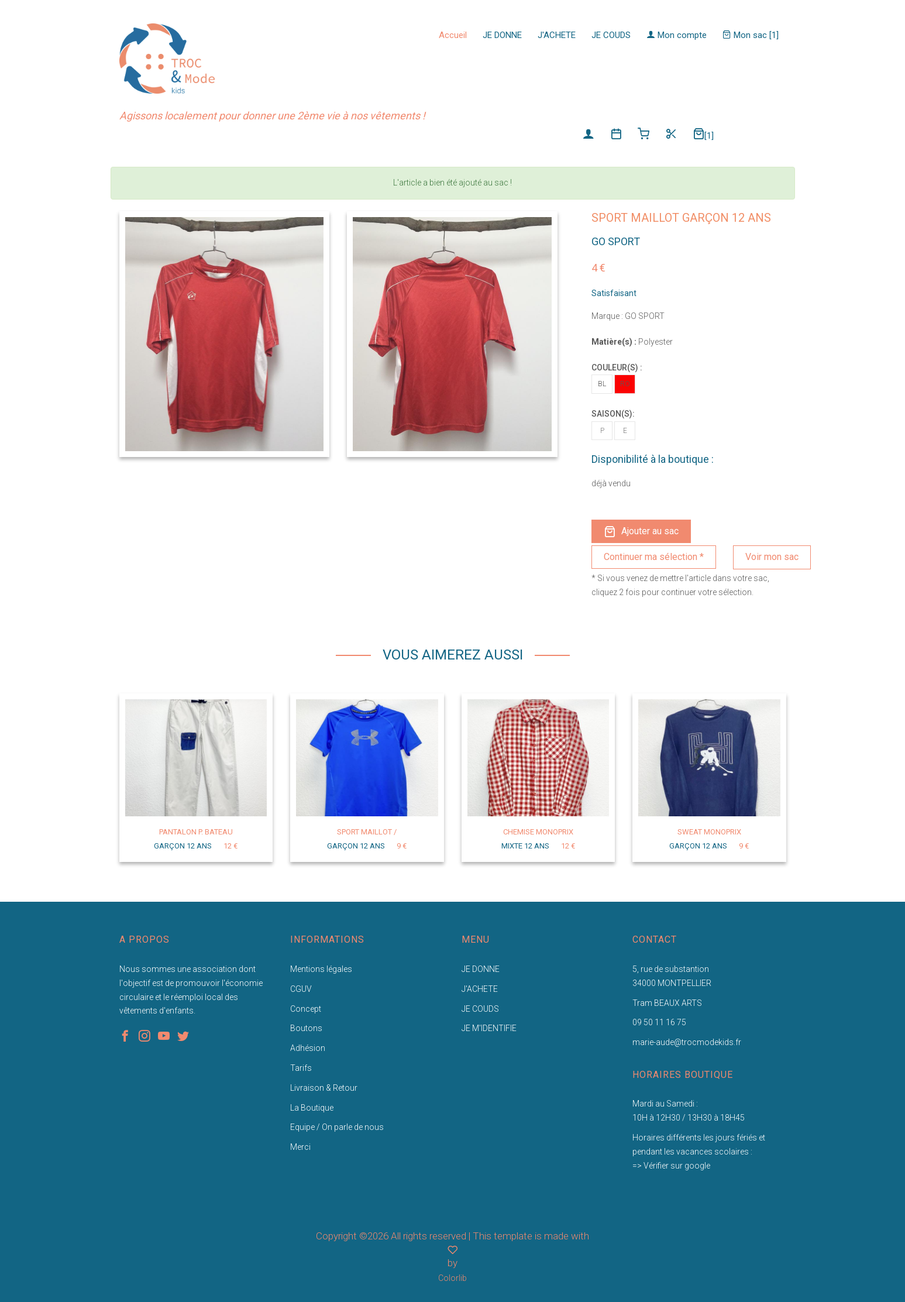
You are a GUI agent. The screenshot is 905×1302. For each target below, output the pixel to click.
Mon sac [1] (750, 35)
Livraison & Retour (323, 1088)
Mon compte (676, 35)
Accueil (453, 35)
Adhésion (307, 1048)
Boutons (306, 1028)
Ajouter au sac (641, 531)
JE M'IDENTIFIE (489, 1028)
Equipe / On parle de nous (337, 1127)
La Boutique (311, 1107)
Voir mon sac (772, 556)
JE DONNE (502, 35)
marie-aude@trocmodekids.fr (686, 1042)
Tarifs (301, 1068)
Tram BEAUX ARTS (667, 1003)
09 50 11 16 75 (659, 1022)
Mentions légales (321, 969)
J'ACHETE (557, 35)
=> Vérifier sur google (671, 1165)
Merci (300, 1147)
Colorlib (452, 1278)
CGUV (301, 989)
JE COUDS (611, 35)
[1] (703, 134)
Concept (305, 1009)
